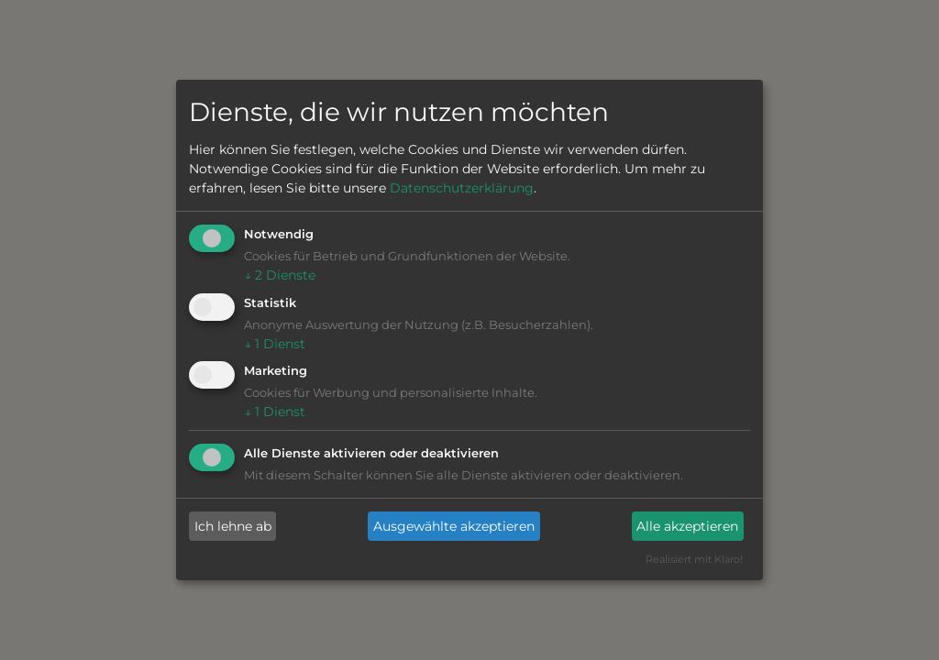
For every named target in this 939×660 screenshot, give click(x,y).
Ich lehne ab (232, 526)
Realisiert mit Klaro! (694, 559)
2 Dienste (279, 275)
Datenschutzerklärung (462, 188)
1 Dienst (274, 344)
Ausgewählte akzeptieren (454, 526)
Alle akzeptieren (687, 526)
